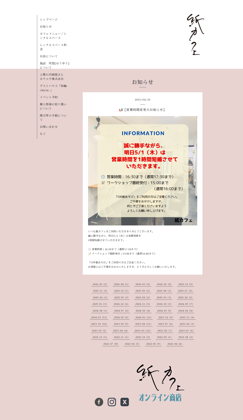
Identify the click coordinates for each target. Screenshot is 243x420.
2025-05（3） (122, 298)
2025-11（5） (100, 291)
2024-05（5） (165, 311)
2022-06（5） (133, 344)
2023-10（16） (99, 324)
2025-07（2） (186, 291)
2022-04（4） (175, 344)
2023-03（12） (143, 331)
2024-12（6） (122, 304)
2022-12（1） (100, 337)
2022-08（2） (186, 337)
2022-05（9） (154, 344)
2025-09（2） (143, 291)
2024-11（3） (143, 304)
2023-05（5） (99, 331)
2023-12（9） (166, 317)
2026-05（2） (100, 284)
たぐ (43, 134)
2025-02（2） (186, 298)
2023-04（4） (121, 331)
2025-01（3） (100, 304)
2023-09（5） (122, 324)
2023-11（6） (188, 317)
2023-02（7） (165, 331)
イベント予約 (49, 97)
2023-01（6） (187, 331)
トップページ (49, 19)
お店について (49, 56)
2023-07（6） (166, 324)
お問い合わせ (49, 127)
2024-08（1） (100, 311)
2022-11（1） (122, 337)
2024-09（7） (186, 304)
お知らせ (46, 26)
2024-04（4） (186, 311)
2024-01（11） (144, 317)
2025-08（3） (164, 291)
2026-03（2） (143, 284)
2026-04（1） (122, 284)
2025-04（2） (143, 298)
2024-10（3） (165, 304)
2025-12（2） (186, 284)
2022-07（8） (111, 344)
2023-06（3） (187, 324)
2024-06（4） (143, 311)
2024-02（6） (122, 317)
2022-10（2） (143, 337)
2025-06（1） (101, 298)
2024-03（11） (99, 317)
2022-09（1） (165, 337)
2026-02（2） (165, 284)
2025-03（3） (164, 298)
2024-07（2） (122, 311)
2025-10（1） (122, 291)
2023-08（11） (143, 324)
